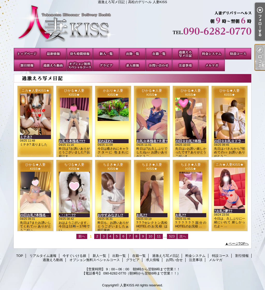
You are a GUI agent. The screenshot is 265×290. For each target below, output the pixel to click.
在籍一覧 (159, 54)
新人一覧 (106, 54)
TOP (27, 54)
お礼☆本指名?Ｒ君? (151, 141)
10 (150, 236)
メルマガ (211, 65)
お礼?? (141, 215)
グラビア (106, 65)
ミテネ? (26, 137)
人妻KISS (127, 285)
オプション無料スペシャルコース (80, 65)
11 (158, 236)
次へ (182, 236)
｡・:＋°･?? (67, 215)
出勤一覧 (132, 54)
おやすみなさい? (110, 215)
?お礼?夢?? (223, 211)
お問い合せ (159, 65)
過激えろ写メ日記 (185, 54)
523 (172, 236)
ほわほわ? (105, 141)
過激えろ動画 (53, 65)
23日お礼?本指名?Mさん (38, 215)
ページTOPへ (239, 243)
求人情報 (132, 65)
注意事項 (185, 65)
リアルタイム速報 (53, 54)
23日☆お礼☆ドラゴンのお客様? (238, 141)
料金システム (211, 54)
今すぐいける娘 (80, 54)
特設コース (238, 54)
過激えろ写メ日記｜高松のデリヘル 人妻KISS (132, 26)
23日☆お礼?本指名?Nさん (195, 141)
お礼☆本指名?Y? (72, 141)
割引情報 (27, 65)
